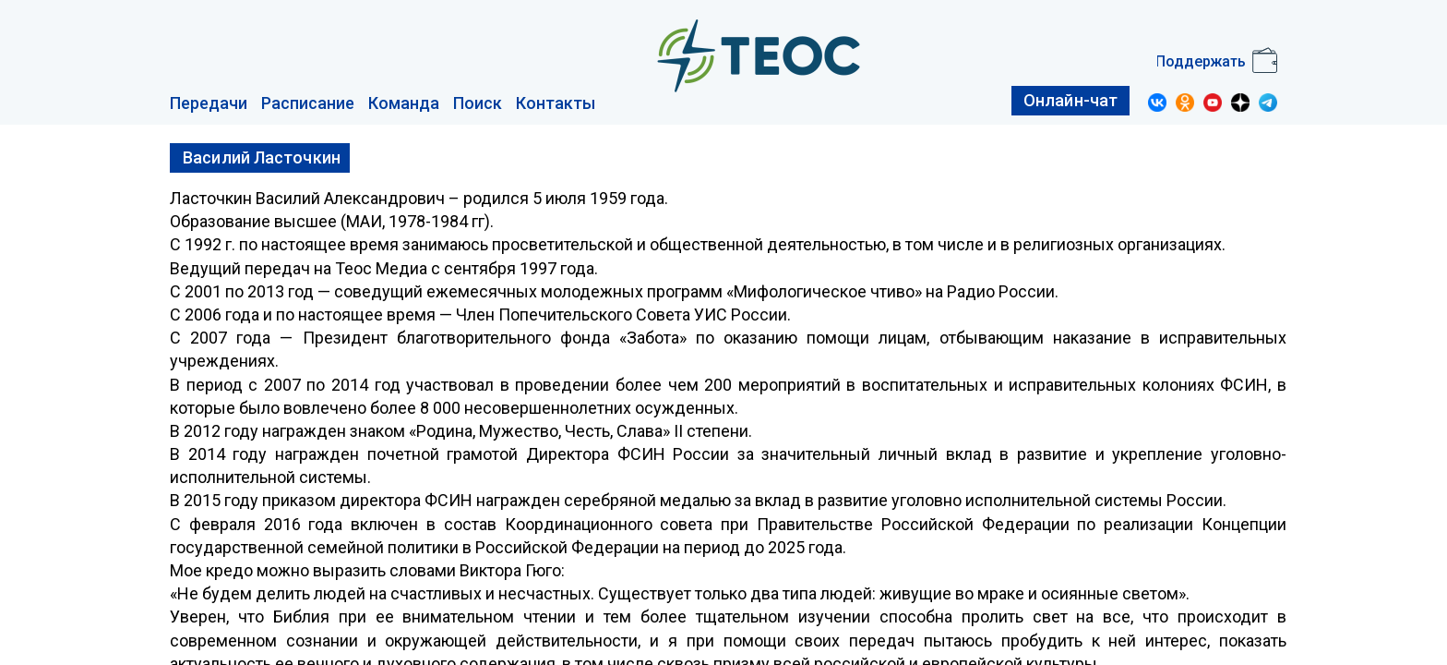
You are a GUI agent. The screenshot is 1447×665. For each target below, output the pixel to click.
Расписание (307, 103)
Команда (403, 103)
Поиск (477, 103)
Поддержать (1200, 61)
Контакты (555, 103)
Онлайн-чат (1070, 100)
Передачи (208, 103)
